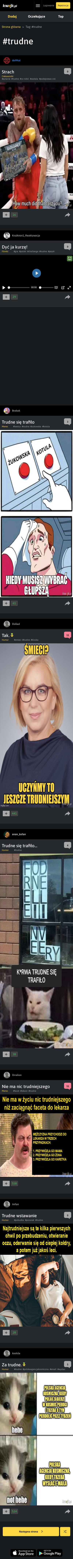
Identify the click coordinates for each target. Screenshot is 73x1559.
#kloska (34, 640)
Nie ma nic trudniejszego (26, 1086)
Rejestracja (63, 5)
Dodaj (12, 16)
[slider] (19, 287)
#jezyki (51, 251)
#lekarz (23, 1091)
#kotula (46, 426)
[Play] (4, 288)
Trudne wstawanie (19, 1215)
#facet (16, 1091)
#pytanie (6, 79)
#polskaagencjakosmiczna (36, 1369)
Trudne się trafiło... (19, 845)
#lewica (17, 426)
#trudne (15, 79)
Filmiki (5, 251)
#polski (22, 251)
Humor (5, 640)
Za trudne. (13, 1364)
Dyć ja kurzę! (14, 246)
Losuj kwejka (66, 1533)
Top (60, 16)
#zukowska (35, 426)
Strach (8, 71)
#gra (16, 251)
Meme (5, 426)
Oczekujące (36, 16)
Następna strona (31, 1531)
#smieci (17, 640)
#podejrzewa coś (47, 79)
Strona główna (11, 26)
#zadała (34, 79)
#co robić (24, 79)
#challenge (32, 251)
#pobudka (19, 1220)
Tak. (7, 635)
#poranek (29, 1220)
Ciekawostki (7, 76)
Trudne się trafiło (18, 422)
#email (53, 1369)
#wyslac (61, 1369)
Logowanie (48, 5)
